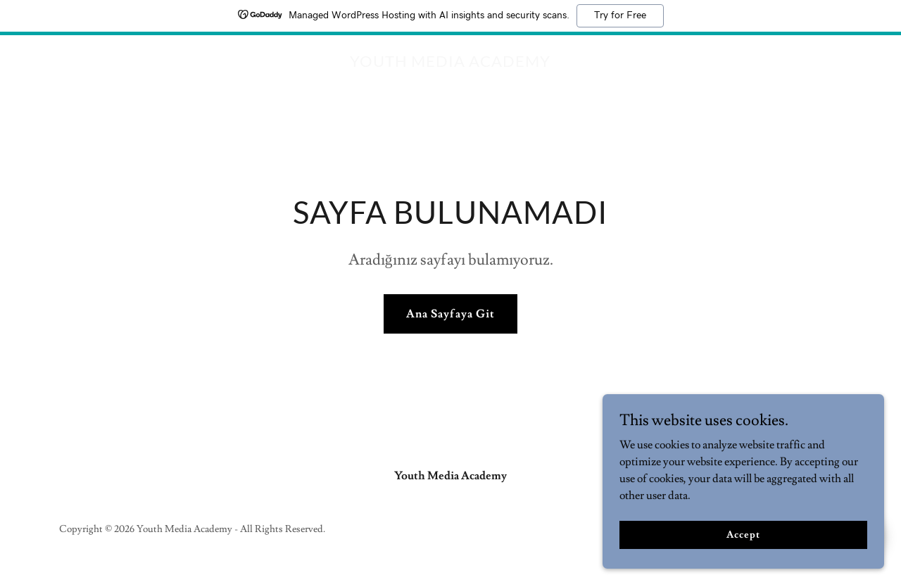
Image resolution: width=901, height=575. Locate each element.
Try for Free (620, 15)
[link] (450, 63)
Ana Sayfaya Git (450, 314)
